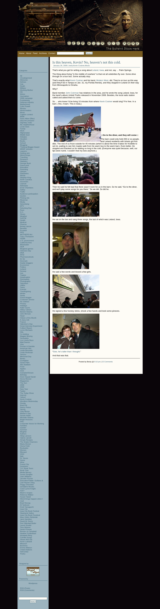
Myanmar (24, 200)
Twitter (22, 391)
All (21, 76)
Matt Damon (25, 342)
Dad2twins (24, 173)
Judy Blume (25, 411)
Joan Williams (25, 476)
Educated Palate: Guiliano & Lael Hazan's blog (31, 481)
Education (24, 167)
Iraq (21, 84)
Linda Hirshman (26, 352)
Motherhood (25, 104)
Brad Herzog (25, 503)
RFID (22, 255)
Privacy (23, 304)
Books (22, 141)
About (28, 53)
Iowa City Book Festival (29, 511)
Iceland (23, 269)
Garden (23, 428)
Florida (23, 403)
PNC (22, 421)
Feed (35, 53)
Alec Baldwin (25, 365)
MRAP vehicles (26, 149)
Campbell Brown (27, 373)
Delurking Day (26, 208)
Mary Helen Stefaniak (29, 517)
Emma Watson (26, 548)
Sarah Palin (25, 363)
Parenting (24, 169)
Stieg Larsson (25, 436)
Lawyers (23, 151)
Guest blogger (26, 297)
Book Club (24, 470)
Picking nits (24, 198)
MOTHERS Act (26, 234)
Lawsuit (23, 184)
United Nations (26, 550)
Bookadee (24, 448)
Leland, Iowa (98, 70)
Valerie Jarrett (25, 438)
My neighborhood (27, 125)
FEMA (22, 238)
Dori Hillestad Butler (28, 523)
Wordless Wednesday (29, 401)
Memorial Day (25, 356)
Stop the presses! (27, 121)
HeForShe (24, 552)
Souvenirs (24, 182)
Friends (23, 289)
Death (22, 86)
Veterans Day (25, 251)
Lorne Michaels (26, 330)
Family (22, 129)
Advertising (24, 204)
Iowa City (24, 509)
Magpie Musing (26, 336)
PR (21, 92)
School (23, 143)
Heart (22, 316)
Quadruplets (25, 277)
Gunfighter (24, 360)
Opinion (23, 171)
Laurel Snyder (26, 525)
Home (22, 53)
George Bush (25, 163)
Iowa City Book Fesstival (30, 515)
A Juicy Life (24, 320)
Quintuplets (24, 279)
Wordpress (33, 583)
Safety (22, 190)
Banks (22, 358)
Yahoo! (23, 397)
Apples (23, 369)
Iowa (71, 65)
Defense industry (27, 102)
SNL (22, 332)
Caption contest (26, 114)
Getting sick (25, 153)
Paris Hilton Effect (27, 118)
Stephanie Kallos (27, 513)
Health (22, 220)
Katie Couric (25, 308)
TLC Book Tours (26, 468)
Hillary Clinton (25, 310)
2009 (22, 387)
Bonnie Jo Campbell (28, 531)
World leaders (25, 110)
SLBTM (23, 218)
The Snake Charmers (29, 442)
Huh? (22, 491)
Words (22, 175)
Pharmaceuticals (27, 257)
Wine (22, 462)
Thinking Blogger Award (29, 147)
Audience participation (29, 194)
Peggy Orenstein (27, 485)
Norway (23, 271)
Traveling (24, 157)
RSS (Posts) (25, 588)
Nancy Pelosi (25, 407)
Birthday (23, 375)
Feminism (24, 466)
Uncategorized (26, 78)
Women (23, 450)
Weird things (25, 155)
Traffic (22, 192)
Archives (43, 53)
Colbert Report (26, 328)
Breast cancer (25, 226)
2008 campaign (26, 98)
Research (24, 159)
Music (87, 65)
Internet (23, 395)
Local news (24, 127)
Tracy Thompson (27, 236)
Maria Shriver (25, 444)
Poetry (22, 554)
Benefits (23, 228)
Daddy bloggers (26, 263)
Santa (22, 295)
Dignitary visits (26, 123)
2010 (22, 454)
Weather (23, 216)
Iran (21, 273)
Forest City (24, 464)
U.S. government (27, 241)
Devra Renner (26, 379)
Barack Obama (26, 312)
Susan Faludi (25, 497)
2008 (22, 385)
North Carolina (26, 179)
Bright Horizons (26, 419)
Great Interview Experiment (31, 326)
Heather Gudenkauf (28, 533)
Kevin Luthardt (26, 541)
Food (22, 367)
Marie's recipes (26, 493)
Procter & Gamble (27, 346)
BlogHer (23, 432)
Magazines (24, 381)
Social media (25, 415)
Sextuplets (24, 338)
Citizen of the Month (28, 318)
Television (24, 283)
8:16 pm (97, 362)
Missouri (23, 544)
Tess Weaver (25, 527)
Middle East (25, 135)
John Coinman (72, 93)
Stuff (22, 247)
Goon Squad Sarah (28, 377)
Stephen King (25, 177)
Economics (24, 265)
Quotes (23, 196)
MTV (22, 206)
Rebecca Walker (26, 495)
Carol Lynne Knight (28, 489)
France (23, 322)
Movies (23, 108)
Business (24, 546)
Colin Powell (25, 106)
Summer (23, 430)
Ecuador (23, 230)
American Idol (25, 348)
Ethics (22, 94)
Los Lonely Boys (27, 340)
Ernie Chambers (26, 188)
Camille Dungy (26, 537)
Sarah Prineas (26, 529)
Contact (51, 53)
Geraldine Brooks (27, 487)
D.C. (22, 212)
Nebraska (24, 186)
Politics (23, 267)
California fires (26, 243)
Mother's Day (25, 413)
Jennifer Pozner (26, 478)
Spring (22, 409)
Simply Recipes (26, 440)
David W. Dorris (26, 521)
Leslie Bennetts (26, 350)
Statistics (24, 161)
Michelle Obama (26, 417)
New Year (24, 389)
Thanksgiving (25, 291)
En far (22, 259)
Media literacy (25, 472)
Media (22, 202)
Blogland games (26, 249)
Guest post (24, 165)
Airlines (23, 82)
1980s (22, 285)
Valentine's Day (26, 324)
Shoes (22, 214)
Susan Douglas (26, 474)
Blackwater (24, 245)
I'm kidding (24, 334)
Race (22, 210)
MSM (22, 116)
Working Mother (26, 90)
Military (23, 88)
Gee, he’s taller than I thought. (66, 351)
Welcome (24, 80)
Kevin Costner (79, 65)
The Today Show (27, 393)
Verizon (23, 354)
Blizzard (23, 452)
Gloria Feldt (25, 446)
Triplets (23, 275)
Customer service (27, 299)
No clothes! (24, 302)
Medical (23, 222)
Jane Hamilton (26, 519)
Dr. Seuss (24, 458)
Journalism (24, 96)
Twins (22, 287)
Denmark (24, 261)
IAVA (22, 253)
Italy (21, 456)
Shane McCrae (26, 539)
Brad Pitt (23, 405)
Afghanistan (25, 133)
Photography (25, 281)
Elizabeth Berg (26, 535)
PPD (22, 232)
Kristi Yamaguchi (27, 507)
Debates (23, 137)
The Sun (23, 383)
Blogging (23, 145)
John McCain (25, 314)
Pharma (23, 224)
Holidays (23, 306)
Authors (23, 434)
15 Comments (107, 362)
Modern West (102, 80)
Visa (22, 344)
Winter (22, 293)
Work (22, 131)
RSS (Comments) (27, 590)
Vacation (23, 139)
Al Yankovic (25, 505)
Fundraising (25, 100)
